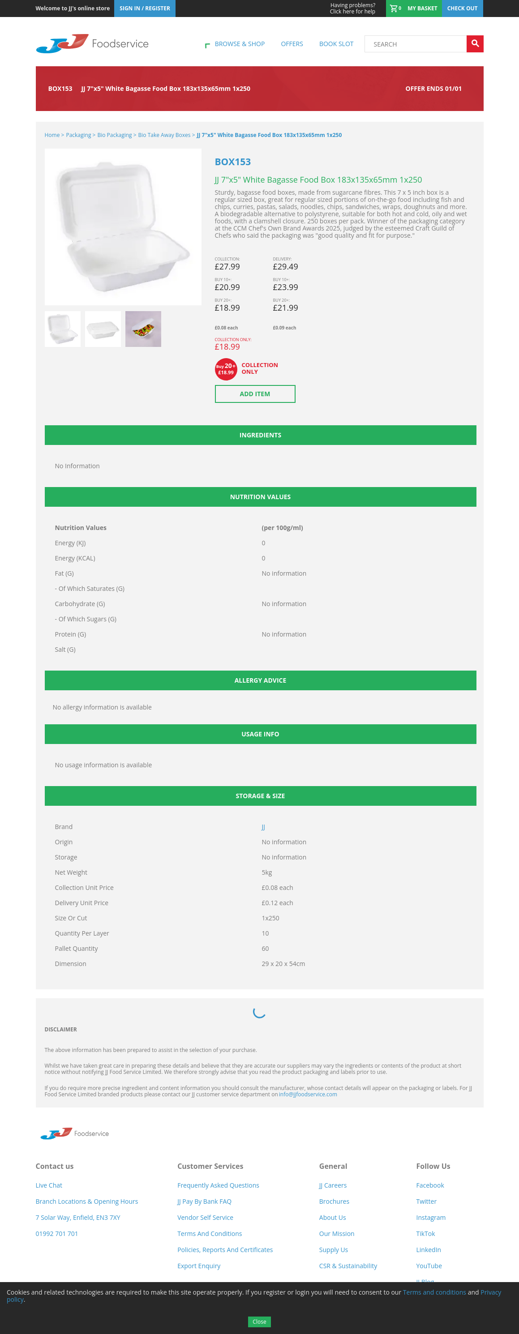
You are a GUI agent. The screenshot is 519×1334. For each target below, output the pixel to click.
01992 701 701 (57, 1233)
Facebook (430, 1185)
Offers (292, 43)
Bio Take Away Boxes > (166, 135)
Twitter (426, 1201)
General (333, 1166)
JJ (264, 826)
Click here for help (352, 8)
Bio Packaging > (116, 135)
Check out (462, 8)
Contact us (55, 1166)
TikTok (425, 1233)
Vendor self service (205, 1217)
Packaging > (80, 135)
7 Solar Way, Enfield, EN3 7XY (78, 1217)
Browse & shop (240, 43)
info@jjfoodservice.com (308, 1094)
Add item (255, 393)
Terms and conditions (434, 1292)
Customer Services (210, 1166)
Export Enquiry (198, 1265)
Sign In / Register (145, 8)
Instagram (431, 1217)
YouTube (429, 1265)
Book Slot (336, 43)
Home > (54, 135)
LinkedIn (428, 1249)
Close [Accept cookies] (259, 1321)
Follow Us (433, 1166)
